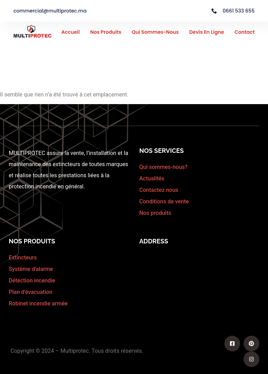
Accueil (70, 32)
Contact (244, 32)
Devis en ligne (206, 32)
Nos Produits (105, 32)
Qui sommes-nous (155, 32)
